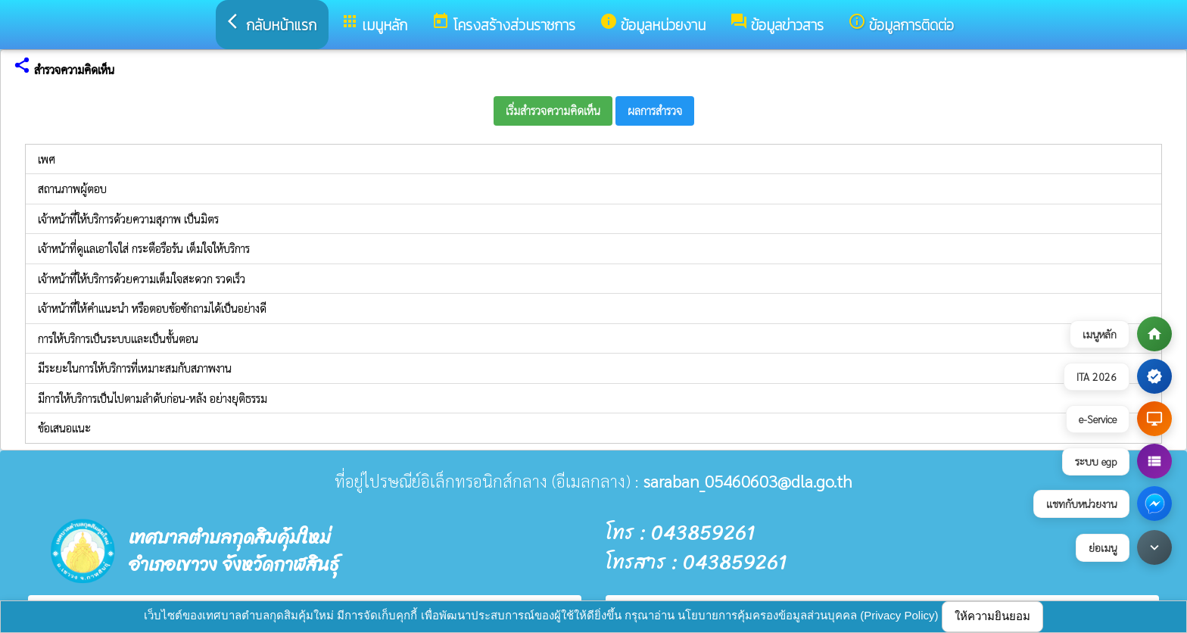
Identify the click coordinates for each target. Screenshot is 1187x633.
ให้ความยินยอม (992, 616)
